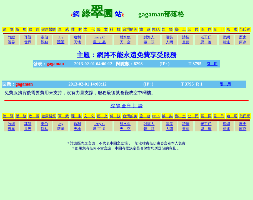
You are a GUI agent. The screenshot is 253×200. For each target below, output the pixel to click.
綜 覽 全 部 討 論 (127, 105)
